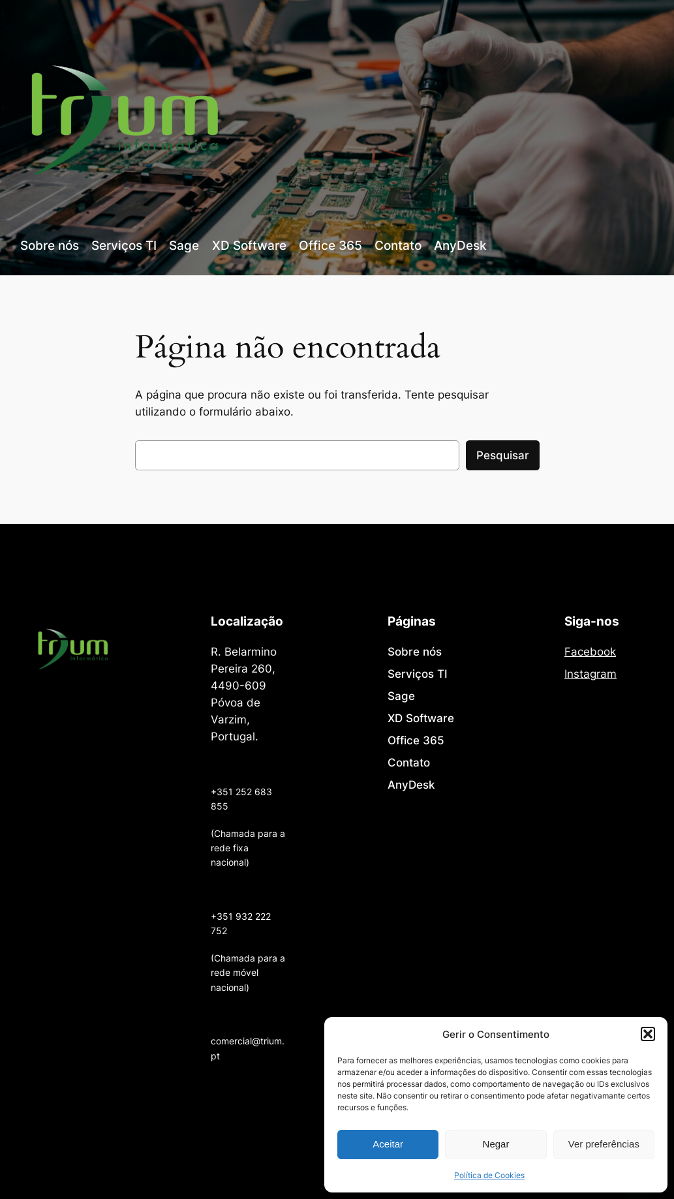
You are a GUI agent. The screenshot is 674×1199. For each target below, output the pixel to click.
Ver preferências (603, 1143)
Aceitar (388, 1143)
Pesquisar (502, 455)
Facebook (590, 651)
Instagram (590, 673)
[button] (647, 1033)
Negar (496, 1143)
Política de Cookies (489, 1175)
